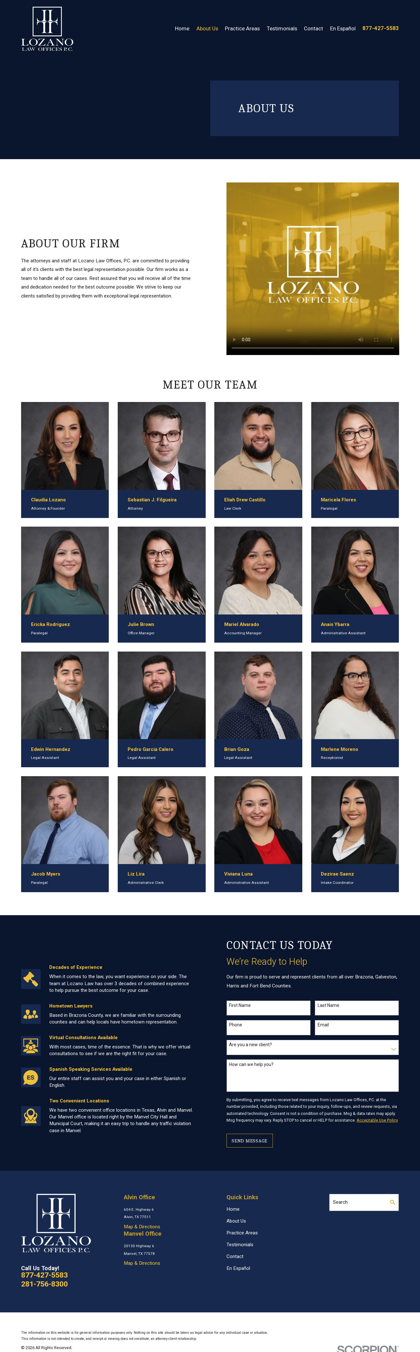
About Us (236, 1221)
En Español (238, 1268)
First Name (246, 1005)
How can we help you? (257, 1064)
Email (329, 1024)
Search (340, 1202)
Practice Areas (242, 1233)
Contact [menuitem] (313, 28)
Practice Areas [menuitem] (242, 28)
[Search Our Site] (392, 1202)
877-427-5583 (380, 28)
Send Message (255, 1141)
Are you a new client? (256, 1044)
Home (233, 1209)
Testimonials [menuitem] (282, 28)
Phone (241, 1024)
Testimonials (239, 1245)
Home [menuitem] (182, 28)
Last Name (334, 1005)
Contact (234, 1256)
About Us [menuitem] (207, 28)
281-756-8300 (44, 1284)
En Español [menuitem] (343, 28)
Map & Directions (142, 1227)
